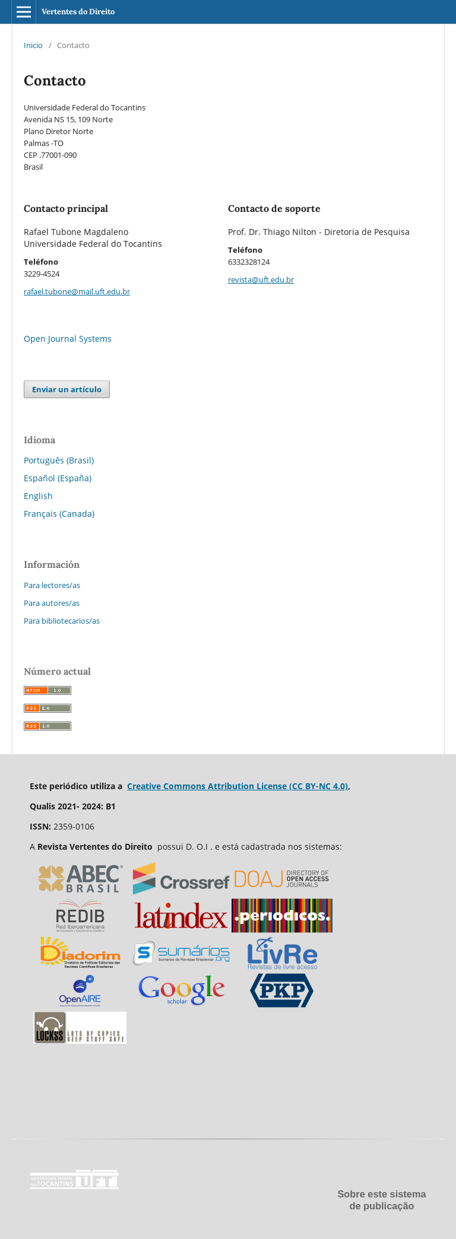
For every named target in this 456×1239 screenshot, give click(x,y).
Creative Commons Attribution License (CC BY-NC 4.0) (237, 786)
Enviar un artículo (67, 389)
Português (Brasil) (59, 460)
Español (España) (57, 478)
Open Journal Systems (68, 338)
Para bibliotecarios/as (62, 620)
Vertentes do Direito (78, 12)
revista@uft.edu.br (261, 279)
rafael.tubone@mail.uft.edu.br (77, 291)
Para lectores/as (52, 585)
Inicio (33, 45)
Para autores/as (52, 603)
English (38, 495)
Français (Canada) (59, 513)
